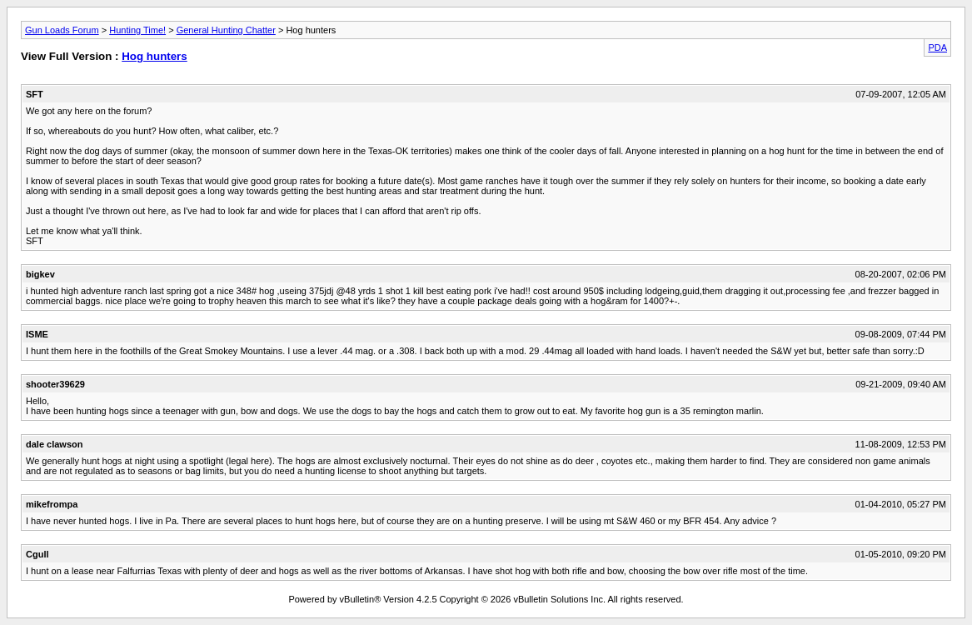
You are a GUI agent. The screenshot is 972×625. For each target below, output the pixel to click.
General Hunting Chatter (226, 30)
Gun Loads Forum (62, 30)
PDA (937, 47)
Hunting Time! (137, 30)
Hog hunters (154, 56)
